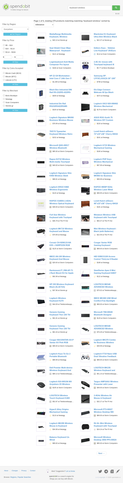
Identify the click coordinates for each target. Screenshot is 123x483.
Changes (15, 470)
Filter (15, 62)
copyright (100, 477)
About (6, 470)
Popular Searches (24, 477)
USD (117, 13)
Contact (32, 470)
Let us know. (70, 471)
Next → (101, 453)
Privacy (24, 470)
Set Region (15, 34)
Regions (13, 477)
